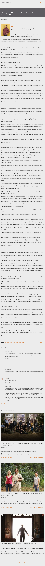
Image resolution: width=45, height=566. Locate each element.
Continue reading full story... (37, 457)
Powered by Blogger (22, 562)
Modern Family (15, 342)
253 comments (8, 457)
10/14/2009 (7, 358)
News (20, 342)
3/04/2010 (7, 400)
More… (34, 4)
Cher (6, 378)
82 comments (8, 556)
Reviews (8, 4)
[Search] (40, 2)
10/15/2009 (7, 374)
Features (21, 4)
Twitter (28, 4)
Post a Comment (4, 403)
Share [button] (40, 342)
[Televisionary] (7, 2)
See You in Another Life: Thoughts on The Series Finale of (18, 543)
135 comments (8, 507)
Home (2, 4)
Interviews (15, 4)
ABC (5, 342)
